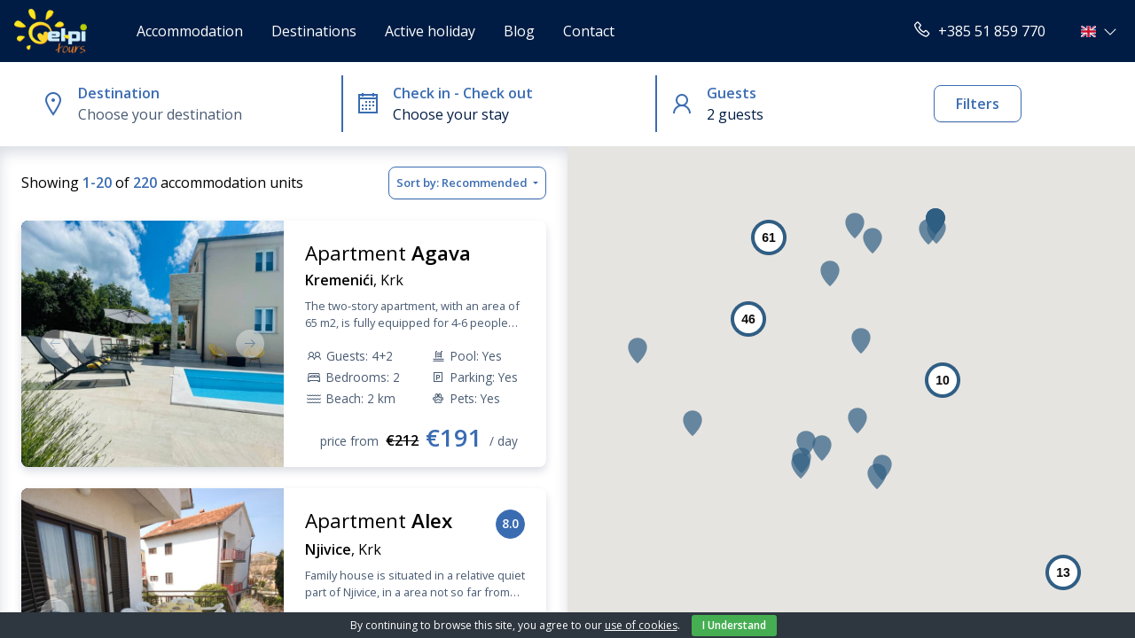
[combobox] (206, 114)
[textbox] (206, 114)
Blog (519, 31)
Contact (588, 31)
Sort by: (463, 183)
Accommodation (190, 31)
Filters (977, 103)
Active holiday (430, 31)
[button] (1101, 31)
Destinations (313, 31)
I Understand (734, 625)
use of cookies (641, 625)
